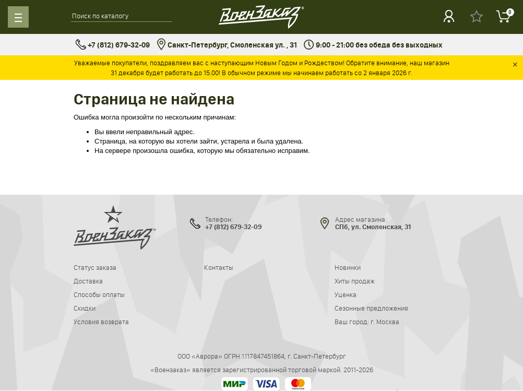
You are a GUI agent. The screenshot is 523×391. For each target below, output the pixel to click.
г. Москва (385, 321)
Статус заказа (95, 267)
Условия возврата (101, 321)
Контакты (218, 267)
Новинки (348, 267)
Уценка (345, 294)
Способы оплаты (99, 294)
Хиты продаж (355, 281)
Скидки (85, 308)
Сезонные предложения (371, 308)
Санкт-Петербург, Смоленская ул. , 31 (227, 45)
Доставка (88, 281)
